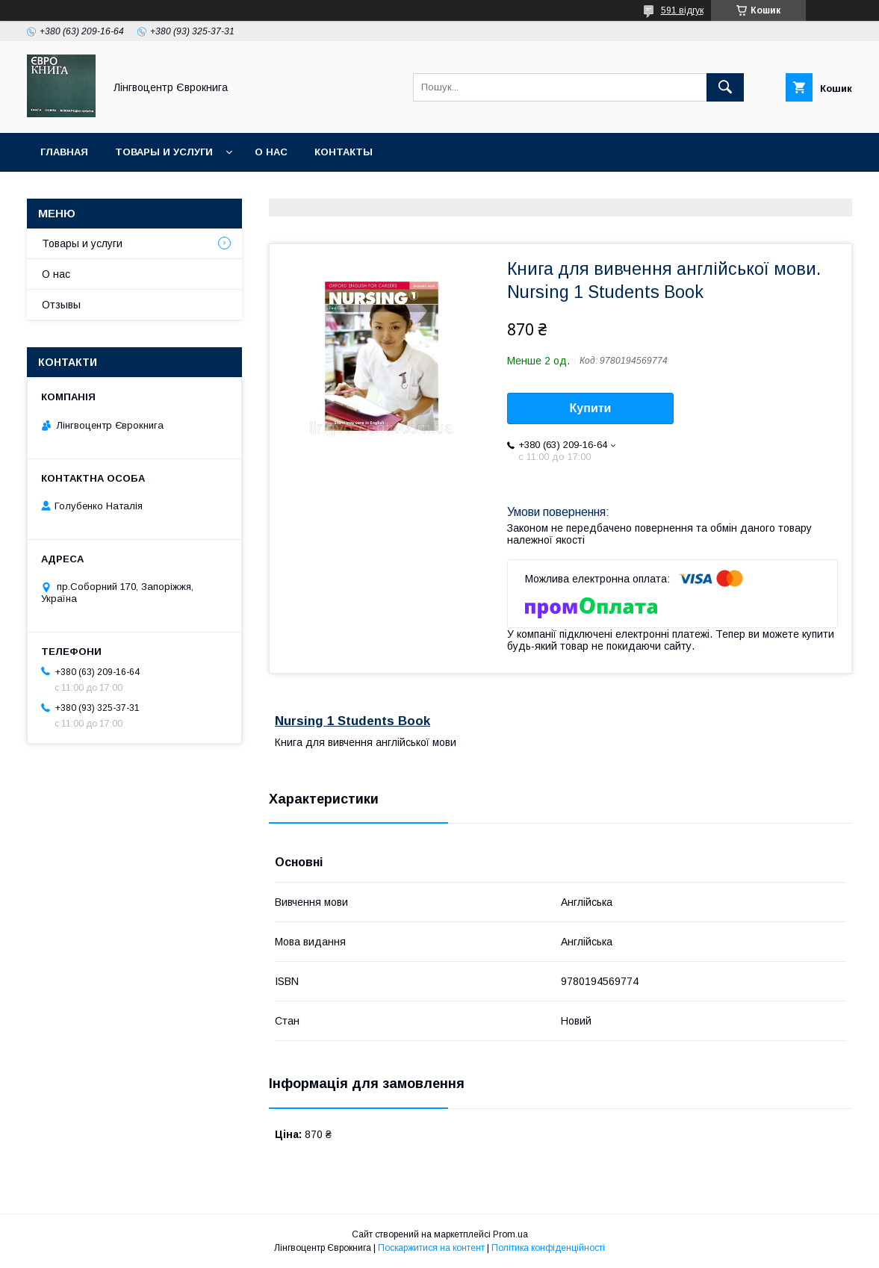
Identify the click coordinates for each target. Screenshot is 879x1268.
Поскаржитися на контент (431, 1248)
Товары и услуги (164, 152)
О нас (271, 152)
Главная (64, 152)
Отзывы (61, 305)
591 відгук (682, 10)
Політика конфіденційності (548, 1248)
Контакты (343, 152)
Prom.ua (510, 1234)
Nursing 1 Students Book (352, 721)
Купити (591, 408)
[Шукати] (725, 87)
